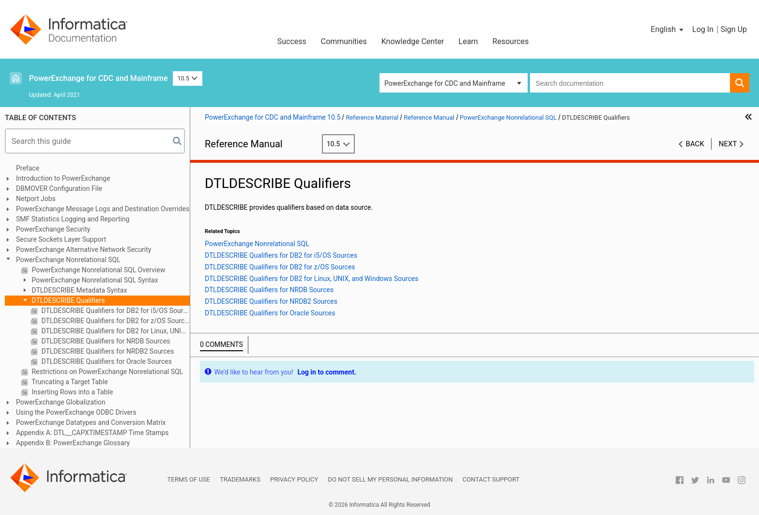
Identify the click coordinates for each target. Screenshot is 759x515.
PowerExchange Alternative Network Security (83, 249)
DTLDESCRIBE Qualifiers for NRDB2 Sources (107, 351)
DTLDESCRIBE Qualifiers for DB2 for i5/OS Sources (115, 310)
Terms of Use (188, 479)
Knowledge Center (412, 41)
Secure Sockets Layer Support (61, 239)
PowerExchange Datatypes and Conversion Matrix (91, 422)
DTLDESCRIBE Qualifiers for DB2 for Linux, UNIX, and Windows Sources (115, 331)
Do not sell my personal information (390, 479)
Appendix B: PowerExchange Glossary (73, 443)
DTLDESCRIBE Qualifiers (67, 300)
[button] (667, 29)
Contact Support (490, 479)
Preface (27, 168)
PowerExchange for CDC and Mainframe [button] (444, 83)
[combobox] (630, 83)
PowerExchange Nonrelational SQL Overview (97, 270)
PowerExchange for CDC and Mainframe (98, 78)
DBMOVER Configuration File (59, 188)
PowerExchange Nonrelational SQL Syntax (94, 280)
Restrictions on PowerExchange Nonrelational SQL (106, 371)
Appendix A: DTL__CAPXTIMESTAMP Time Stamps (92, 433)
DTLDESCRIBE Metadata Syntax (78, 290)
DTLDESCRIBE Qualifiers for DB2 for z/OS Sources (115, 321)
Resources (510, 41)
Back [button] (695, 144)
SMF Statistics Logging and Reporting (72, 219)
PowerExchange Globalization (61, 402)
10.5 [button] (188, 78)
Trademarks (240, 479)
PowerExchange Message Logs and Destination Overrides (102, 209)
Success (291, 41)
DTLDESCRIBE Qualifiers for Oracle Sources (106, 361)
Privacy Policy (294, 479)
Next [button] (728, 144)
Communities (344, 41)
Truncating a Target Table (69, 382)
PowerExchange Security (53, 229)
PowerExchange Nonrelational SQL (68, 260)
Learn (468, 41)
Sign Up (733, 29)
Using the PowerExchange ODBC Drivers (76, 412)
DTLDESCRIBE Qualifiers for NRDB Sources (105, 341)
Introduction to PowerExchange (63, 178)
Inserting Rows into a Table (71, 392)
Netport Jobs (36, 199)
